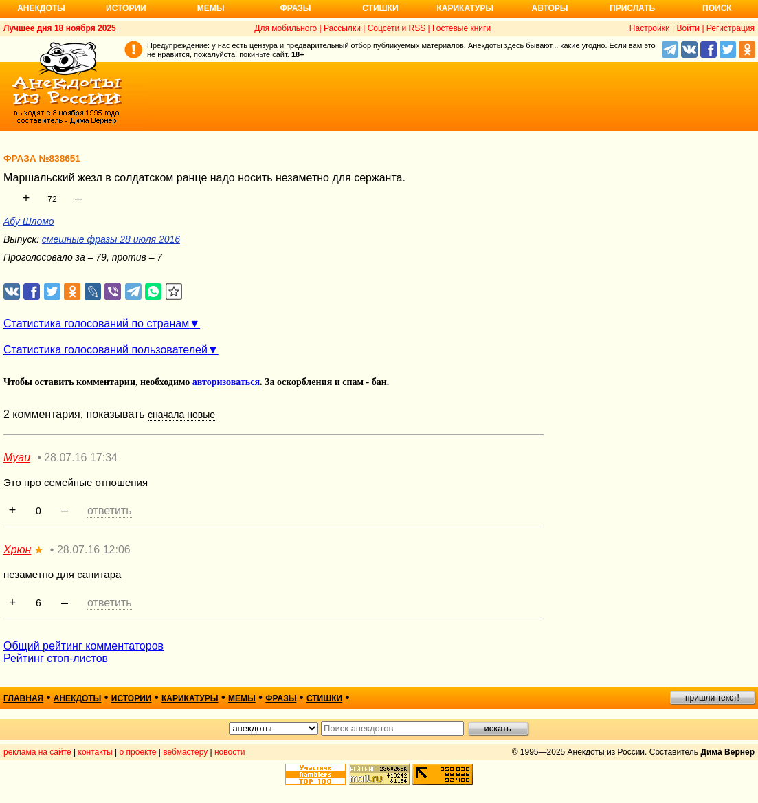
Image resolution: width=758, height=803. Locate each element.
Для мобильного (285, 28)
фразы (280, 698)
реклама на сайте (37, 752)
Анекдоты (41, 8)
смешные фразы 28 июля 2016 (111, 239)
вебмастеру (185, 752)
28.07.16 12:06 (94, 550)
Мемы (211, 8)
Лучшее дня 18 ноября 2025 (59, 28)
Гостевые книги (461, 28)
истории (131, 698)
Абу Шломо (28, 221)
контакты (95, 752)
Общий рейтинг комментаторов (83, 646)
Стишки (380, 8)
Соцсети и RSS (397, 28)
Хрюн (17, 550)
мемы (242, 698)
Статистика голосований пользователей (105, 349)
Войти (688, 28)
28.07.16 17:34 (81, 457)
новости (229, 752)
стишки (324, 698)
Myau (16, 457)
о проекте (138, 752)
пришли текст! (712, 698)
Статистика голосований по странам (96, 323)
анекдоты (78, 698)
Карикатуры (464, 8)
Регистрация (730, 28)
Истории (126, 8)
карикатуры (190, 698)
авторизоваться (226, 382)
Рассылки (342, 28)
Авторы (550, 8)
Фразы (295, 8)
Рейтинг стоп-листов (55, 658)
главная (23, 698)
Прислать (632, 8)
